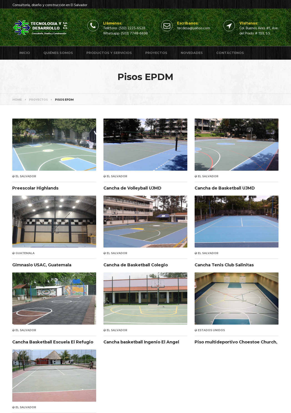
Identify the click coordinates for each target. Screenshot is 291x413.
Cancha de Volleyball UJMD (132, 188)
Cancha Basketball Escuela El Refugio (52, 342)
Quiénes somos (58, 53)
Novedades (192, 53)
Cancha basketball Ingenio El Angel (141, 342)
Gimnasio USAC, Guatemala (41, 264)
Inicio (24, 53)
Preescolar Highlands (35, 188)
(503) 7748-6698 (134, 33)
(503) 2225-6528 (132, 28)
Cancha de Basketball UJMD (225, 188)
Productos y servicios (109, 53)
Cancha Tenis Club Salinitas (224, 264)
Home (17, 99)
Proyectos (156, 53)
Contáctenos (230, 53)
